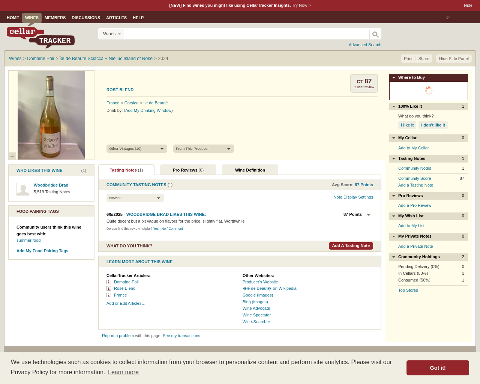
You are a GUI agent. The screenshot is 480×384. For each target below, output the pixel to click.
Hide (468, 5)
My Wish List (431, 216)
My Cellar (431, 138)
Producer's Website (260, 282)
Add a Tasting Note (351, 245)
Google (249, 295)
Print (408, 58)
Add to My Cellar (413, 148)
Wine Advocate (256, 308)
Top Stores (408, 290)
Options (368, 215)
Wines (32, 17)
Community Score (414, 178)
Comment (175, 228)
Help (138, 17)
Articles (116, 17)
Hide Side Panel (454, 58)
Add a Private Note (415, 246)
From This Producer (192, 148)
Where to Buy (411, 77)
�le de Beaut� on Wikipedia (270, 288)
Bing (247, 302)
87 (368, 81)
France (112, 103)
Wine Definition (250, 170)
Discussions (86, 17)
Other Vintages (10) (125, 148)
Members (55, 17)
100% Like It (431, 106)
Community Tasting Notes (136, 184)
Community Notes (414, 168)
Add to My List (411, 225)
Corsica (131, 103)
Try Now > (301, 5)
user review (364, 87)
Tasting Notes (126, 170)
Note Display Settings (353, 197)
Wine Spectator (257, 315)
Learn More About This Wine (139, 261)
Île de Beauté (156, 103)
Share (423, 58)
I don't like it (433, 125)
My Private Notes (431, 236)
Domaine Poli (126, 282)
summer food (28, 240)
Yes (155, 228)
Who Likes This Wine (39, 170)
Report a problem (118, 335)
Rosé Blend (120, 89)
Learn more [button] (123, 372)
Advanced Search (365, 44)
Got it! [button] (438, 368)
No (164, 228)
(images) (265, 295)
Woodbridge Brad (51, 185)
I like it (407, 125)
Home (13, 17)
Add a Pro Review (414, 205)
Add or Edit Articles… (126, 303)
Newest (115, 198)
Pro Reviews (188, 170)
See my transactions (181, 335)
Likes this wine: (166, 214)
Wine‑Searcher (256, 321)
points (364, 184)
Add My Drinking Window (148, 110)
